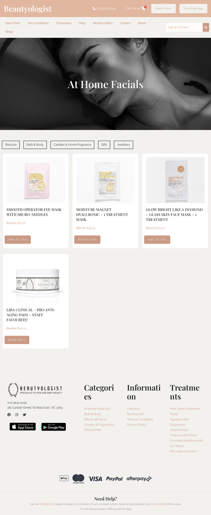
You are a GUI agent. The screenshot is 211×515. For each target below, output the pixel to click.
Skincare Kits (92, 430)
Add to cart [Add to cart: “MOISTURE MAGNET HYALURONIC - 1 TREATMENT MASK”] (87, 239)
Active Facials (179, 430)
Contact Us (47, 504)
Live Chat (160, 504)
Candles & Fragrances (99, 424)
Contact (125, 23)
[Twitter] (24, 414)
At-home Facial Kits (97, 408)
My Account (135, 414)
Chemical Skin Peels (183, 435)
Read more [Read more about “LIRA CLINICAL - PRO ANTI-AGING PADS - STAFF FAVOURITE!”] (17, 339)
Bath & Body (92, 414)
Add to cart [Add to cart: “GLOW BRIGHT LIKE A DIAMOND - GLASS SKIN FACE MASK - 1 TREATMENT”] (157, 239)
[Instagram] (16, 414)
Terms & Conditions (140, 419)
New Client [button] (13, 23)
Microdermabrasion (183, 451)
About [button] (142, 23)
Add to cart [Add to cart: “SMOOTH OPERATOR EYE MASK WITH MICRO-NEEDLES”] (17, 239)
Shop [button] (82, 23)
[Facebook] (9, 414)
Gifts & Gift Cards (95, 419)
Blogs (9, 31)
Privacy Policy (136, 424)
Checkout (133, 408)
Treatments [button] (63, 23)
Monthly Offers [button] (103, 23)
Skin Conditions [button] (38, 23)
